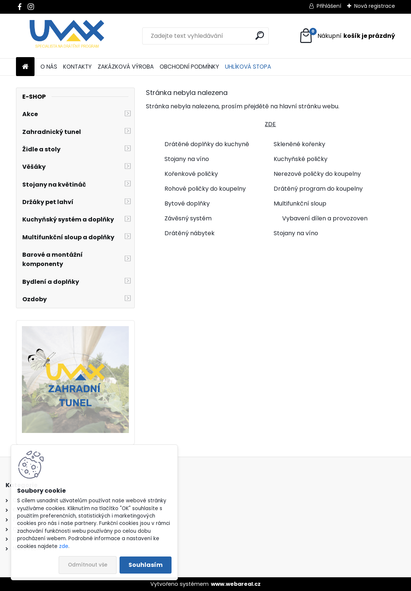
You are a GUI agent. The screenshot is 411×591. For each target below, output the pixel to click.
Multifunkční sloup (300, 203)
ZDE (270, 124)
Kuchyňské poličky (300, 159)
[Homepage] (25, 67)
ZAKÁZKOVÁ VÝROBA (126, 66)
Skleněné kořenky (299, 144)
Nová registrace (374, 6)
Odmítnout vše (87, 564)
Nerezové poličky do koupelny (317, 174)
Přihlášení (329, 6)
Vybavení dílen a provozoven (325, 218)
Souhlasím (145, 565)
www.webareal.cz (236, 584)
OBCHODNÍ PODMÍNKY (189, 66)
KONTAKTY (77, 66)
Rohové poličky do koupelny (205, 188)
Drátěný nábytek (189, 233)
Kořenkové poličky (191, 174)
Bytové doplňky (187, 203)
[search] (259, 35)
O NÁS (48, 66)
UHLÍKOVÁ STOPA (248, 66)
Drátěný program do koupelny (318, 188)
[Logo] (67, 36)
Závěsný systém (188, 218)
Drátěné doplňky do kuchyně (206, 144)
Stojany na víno (186, 159)
